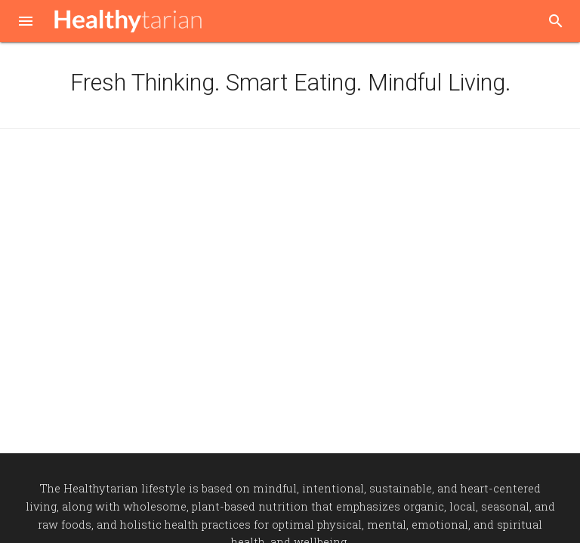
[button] (26, 23)
